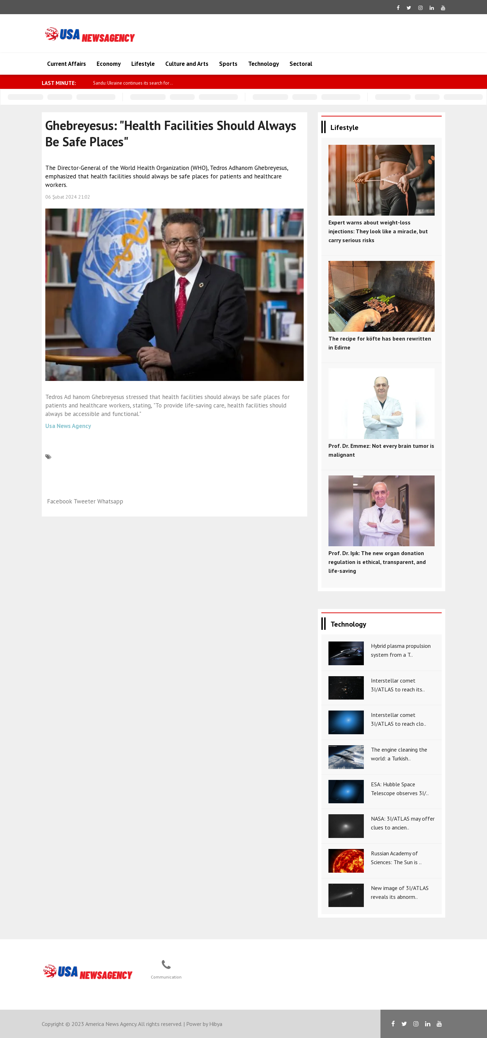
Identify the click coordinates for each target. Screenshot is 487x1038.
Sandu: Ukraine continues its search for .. (133, 83)
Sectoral (301, 64)
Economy (109, 64)
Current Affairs (66, 64)
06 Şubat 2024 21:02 (67, 197)
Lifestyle (143, 64)
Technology (263, 64)
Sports (228, 64)
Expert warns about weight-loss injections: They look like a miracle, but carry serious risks (378, 231)
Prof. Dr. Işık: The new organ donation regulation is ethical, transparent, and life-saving (377, 561)
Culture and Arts (186, 64)
